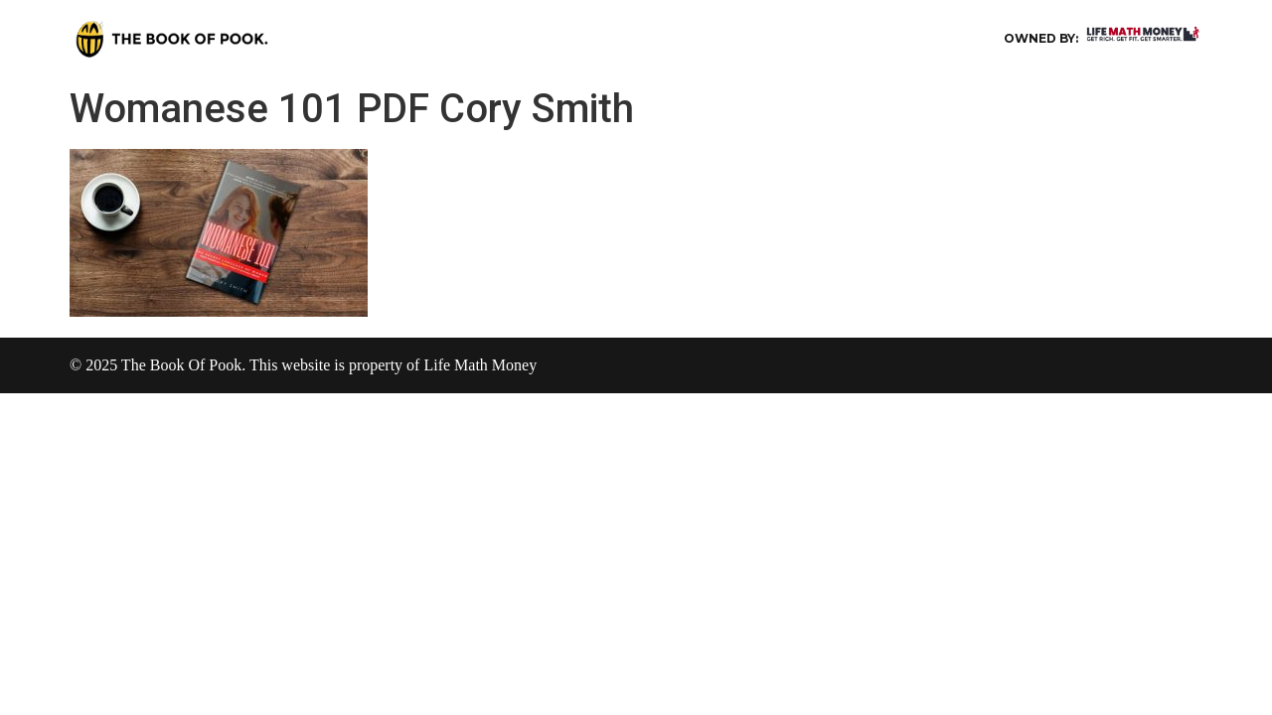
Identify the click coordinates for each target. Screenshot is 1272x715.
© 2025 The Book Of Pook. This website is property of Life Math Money (303, 365)
